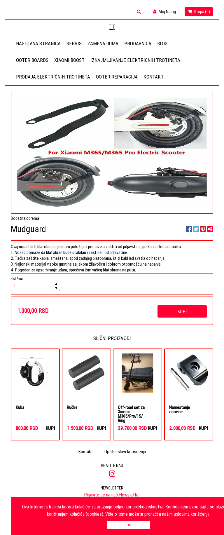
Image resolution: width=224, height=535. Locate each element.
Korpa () (199, 11)
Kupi (182, 311)
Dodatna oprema (25, 218)
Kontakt (154, 77)
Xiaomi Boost (69, 60)
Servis (74, 43)
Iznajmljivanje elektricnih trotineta (135, 60)
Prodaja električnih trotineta (53, 77)
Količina (35, 284)
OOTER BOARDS (32, 60)
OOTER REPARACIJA (117, 77)
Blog (162, 43)
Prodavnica (137, 43)
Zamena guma (103, 43)
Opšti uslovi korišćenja (125, 452)
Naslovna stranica (38, 43)
